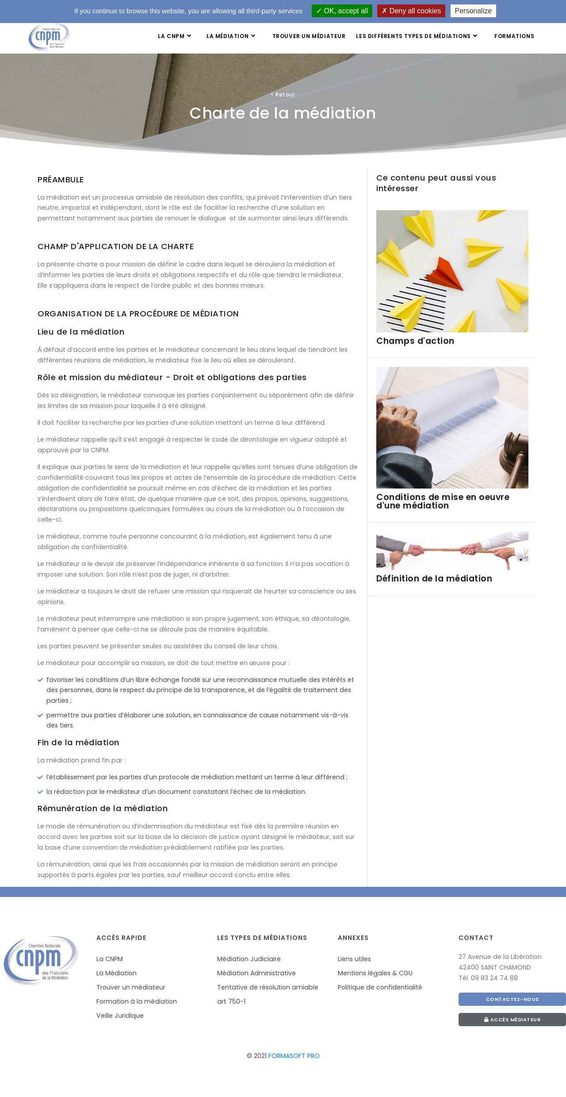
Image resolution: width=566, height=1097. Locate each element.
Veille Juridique (120, 1015)
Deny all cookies (411, 11)
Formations (514, 36)
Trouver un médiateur (308, 36)
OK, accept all (342, 11)
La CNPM (175, 36)
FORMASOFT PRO (294, 1055)
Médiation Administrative (256, 973)
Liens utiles (354, 959)
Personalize (473, 11)
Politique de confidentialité (380, 987)
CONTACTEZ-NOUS (512, 999)
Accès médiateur (512, 1019)
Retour (283, 94)
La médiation (231, 36)
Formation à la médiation (136, 1001)
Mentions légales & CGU (375, 973)
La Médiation (116, 973)
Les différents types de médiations (417, 36)
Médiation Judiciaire (249, 959)
